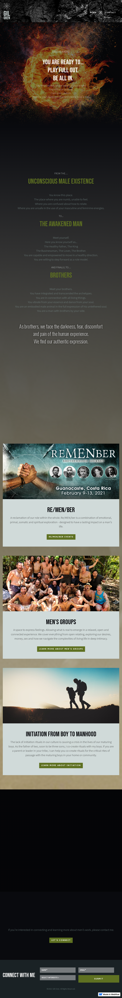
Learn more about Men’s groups (61, 649)
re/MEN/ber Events (61, 536)
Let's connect (61, 940)
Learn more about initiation (61, 765)
